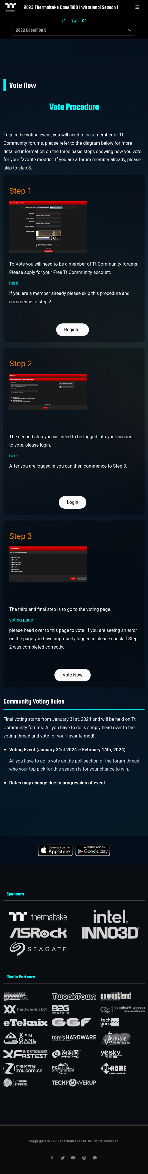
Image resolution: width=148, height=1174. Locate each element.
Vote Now (72, 675)
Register (72, 329)
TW (74, 20)
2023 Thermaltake (60, 7)
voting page (21, 620)
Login (72, 502)
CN (84, 20)
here (13, 283)
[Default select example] (74, 30)
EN (64, 20)
